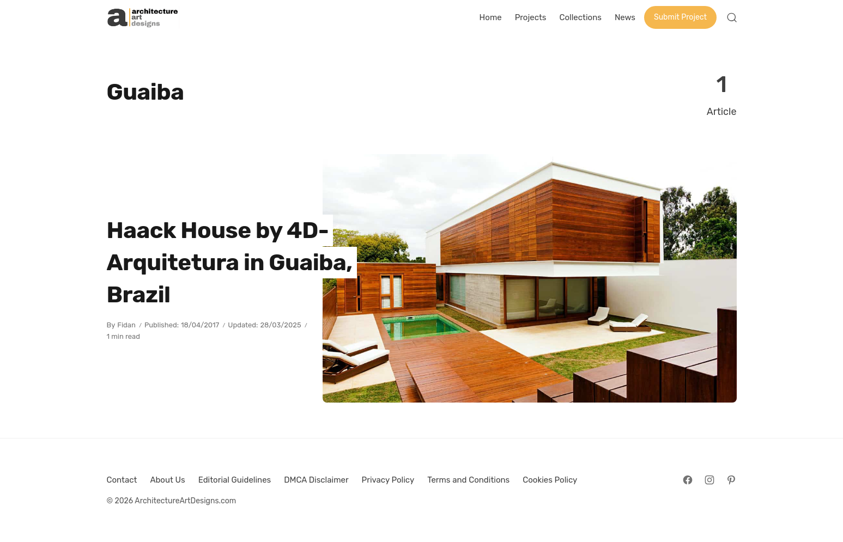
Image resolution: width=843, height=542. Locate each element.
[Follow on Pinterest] (731, 480)
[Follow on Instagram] (709, 480)
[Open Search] (732, 17)
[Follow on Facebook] (688, 480)
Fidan (126, 325)
